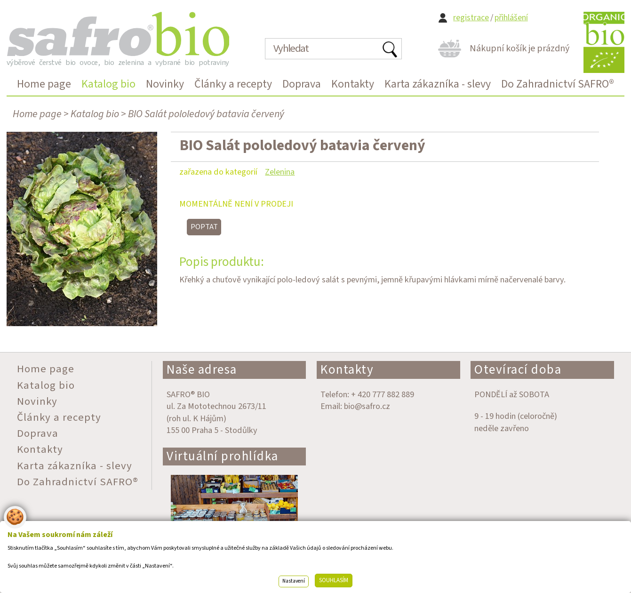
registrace (471, 18)
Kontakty (347, 370)
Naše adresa (202, 370)
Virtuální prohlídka (223, 456)
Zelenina (280, 172)
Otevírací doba (517, 370)
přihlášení (511, 18)
